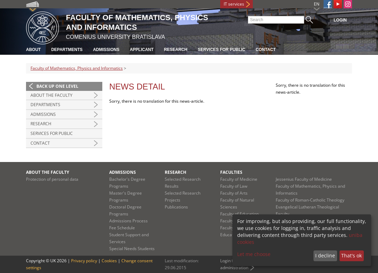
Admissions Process (128, 221)
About (33, 49)
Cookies (109, 261)
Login (340, 20)
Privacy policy (84, 261)
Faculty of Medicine (238, 179)
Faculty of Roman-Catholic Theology (310, 200)
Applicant (142, 49)
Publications (176, 207)
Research (175, 49)
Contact (266, 49)
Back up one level (57, 86)
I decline (325, 255)
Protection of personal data (52, 179)
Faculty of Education (239, 214)
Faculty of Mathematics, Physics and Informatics (77, 68)
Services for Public (221, 49)
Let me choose (253, 254)
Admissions (106, 49)
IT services (234, 4)
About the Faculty (51, 95)
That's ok (351, 255)
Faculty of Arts (234, 193)
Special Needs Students (132, 248)
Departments (67, 49)
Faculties (231, 172)
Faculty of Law (233, 186)
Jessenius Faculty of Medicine (304, 179)
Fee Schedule (122, 228)
